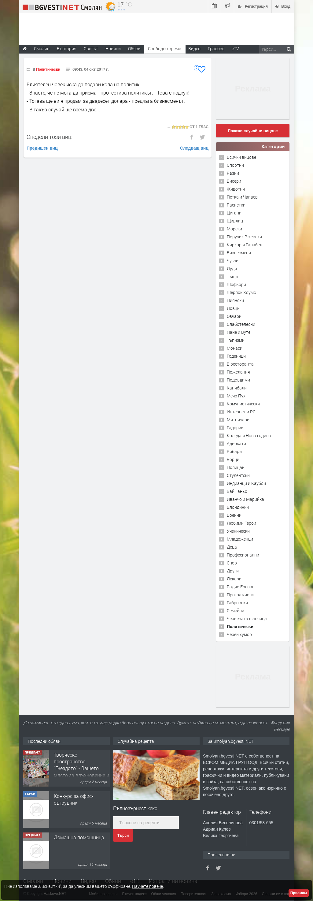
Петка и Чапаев (242, 197)
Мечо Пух (236, 396)
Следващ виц (194, 148)
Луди (232, 268)
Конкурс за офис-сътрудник (73, 799)
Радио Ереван (241, 587)
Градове (216, 48)
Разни (233, 173)
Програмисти (240, 595)
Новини (113, 48)
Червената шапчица (247, 618)
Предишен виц (42, 148)
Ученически (238, 531)
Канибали (237, 388)
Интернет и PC (241, 412)
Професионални (243, 555)
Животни (236, 189)
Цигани (234, 213)
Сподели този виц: (49, 137)
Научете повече (147, 886)
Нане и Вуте (238, 332)
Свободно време (164, 48)
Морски (234, 229)
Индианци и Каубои (246, 483)
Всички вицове (241, 157)
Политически (48, 69)
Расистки (236, 205)
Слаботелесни (241, 324)
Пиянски (235, 300)
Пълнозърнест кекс (135, 808)
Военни (234, 515)
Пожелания (238, 372)
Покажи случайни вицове (253, 130)
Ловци (233, 308)
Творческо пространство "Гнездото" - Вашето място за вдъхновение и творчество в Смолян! (81, 768)
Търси (123, 835)
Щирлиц (235, 221)
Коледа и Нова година (249, 435)
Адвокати (236, 443)
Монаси (234, 348)
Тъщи (232, 276)
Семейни (235, 610)
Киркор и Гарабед (244, 245)
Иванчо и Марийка (245, 499)
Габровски (237, 602)
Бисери (234, 181)
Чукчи (232, 260)
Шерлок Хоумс (241, 292)
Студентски (238, 475)
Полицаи (236, 467)
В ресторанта (240, 364)
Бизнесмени (239, 252)
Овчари (234, 316)
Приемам (298, 893)
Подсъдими (238, 380)
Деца (232, 547)
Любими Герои (241, 523)
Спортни (235, 165)
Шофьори (236, 284)
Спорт (233, 563)
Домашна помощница (79, 837)
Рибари (234, 451)
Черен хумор (239, 634)
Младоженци (240, 539)
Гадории (235, 427)
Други (233, 571)
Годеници (236, 356)
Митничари (238, 420)
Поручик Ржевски (244, 237)
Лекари (234, 579)
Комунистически (243, 404)
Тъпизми (236, 340)
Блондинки (238, 507)
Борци (233, 459)
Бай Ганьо (237, 491)
